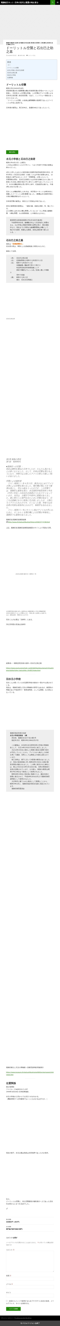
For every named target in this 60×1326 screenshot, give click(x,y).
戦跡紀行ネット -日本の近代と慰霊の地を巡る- (20, 2)
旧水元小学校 (11, 75)
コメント (10, 1250)
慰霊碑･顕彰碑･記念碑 (12, 43)
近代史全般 (27, 43)
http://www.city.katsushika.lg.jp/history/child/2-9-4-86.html (29, 522)
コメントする (31, 55)
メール (9, 1284)
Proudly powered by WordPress (23, 1318)
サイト (8, 1292)
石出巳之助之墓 (12, 72)
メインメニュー (57, 2)
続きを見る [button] (12, 152)
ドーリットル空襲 (13, 68)
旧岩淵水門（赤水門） (30, 1220)
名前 (8, 1275)
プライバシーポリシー (7, 1318)
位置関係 (10, 77)
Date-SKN (22, 55)
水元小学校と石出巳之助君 (15, 70)
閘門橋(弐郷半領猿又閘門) (30, 1227)
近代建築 (21, 43)
